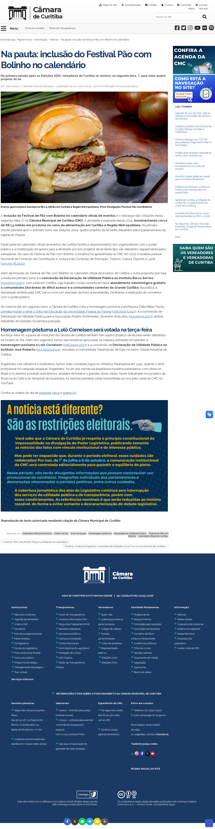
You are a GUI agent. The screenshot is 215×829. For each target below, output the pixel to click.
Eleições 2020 (109, 662)
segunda (45, 393)
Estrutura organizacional (26, 633)
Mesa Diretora (20, 638)
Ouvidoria (18, 628)
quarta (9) (69, 393)
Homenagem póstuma (100, 533)
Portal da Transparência (62, 28)
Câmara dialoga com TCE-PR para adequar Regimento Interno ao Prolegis (193, 142)
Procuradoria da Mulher (26, 652)
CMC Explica (65, 657)
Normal (203, 8)
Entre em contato (34, 28)
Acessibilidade (133, 5)
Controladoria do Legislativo (74, 648)
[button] (67, 821)
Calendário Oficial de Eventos (37, 533)
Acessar (203, 5)
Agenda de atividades (24, 619)
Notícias (54, 39)
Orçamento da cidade (144, 657)
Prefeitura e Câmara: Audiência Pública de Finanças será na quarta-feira (192, 189)
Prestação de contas (68, 652)
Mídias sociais (184, 619)
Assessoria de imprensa (190, 624)
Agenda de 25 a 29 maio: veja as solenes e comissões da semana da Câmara (193, 116)
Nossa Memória (185, 633)
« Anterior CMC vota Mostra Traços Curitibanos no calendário (34, 542)
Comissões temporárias (147, 628)
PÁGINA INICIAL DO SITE (145, 768)
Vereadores (105, 607)
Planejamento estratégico (29, 667)
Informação (40, 39)
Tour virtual (20, 672)
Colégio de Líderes (111, 628)
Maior (191, 8)
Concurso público (22, 657)
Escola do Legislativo (24, 648)
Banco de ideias (142, 672)
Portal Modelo (74, 801)
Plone (93, 804)
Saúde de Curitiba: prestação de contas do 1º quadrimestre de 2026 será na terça (192, 203)
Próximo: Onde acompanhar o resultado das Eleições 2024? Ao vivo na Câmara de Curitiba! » (116, 546)
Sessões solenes (143, 652)
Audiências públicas (145, 643)
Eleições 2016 (109, 657)
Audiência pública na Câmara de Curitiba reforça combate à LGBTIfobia (193, 129)
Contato (152, 5)
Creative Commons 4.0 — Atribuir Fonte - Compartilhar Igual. (157, 803)
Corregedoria (20, 643)
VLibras (168, 5)
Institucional (19, 607)
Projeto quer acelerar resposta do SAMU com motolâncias (193, 154)
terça (55, 393)
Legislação (140, 662)
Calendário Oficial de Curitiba (153, 536)
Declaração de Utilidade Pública (130, 533)
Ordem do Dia (61, 533)
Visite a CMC (19, 624)
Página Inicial (24, 39)
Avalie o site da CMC (188, 648)
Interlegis (63, 804)
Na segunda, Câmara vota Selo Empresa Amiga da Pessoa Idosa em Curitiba (193, 226)
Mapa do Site (110, 5)
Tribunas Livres (142, 648)
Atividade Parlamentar (145, 607)
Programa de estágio (25, 662)
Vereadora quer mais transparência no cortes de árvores (190, 166)
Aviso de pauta (78, 533)
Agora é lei (140, 667)
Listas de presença (112, 643)
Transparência (65, 607)
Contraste (186, 5)
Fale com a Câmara (23, 614)
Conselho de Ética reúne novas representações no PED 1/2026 (192, 214)
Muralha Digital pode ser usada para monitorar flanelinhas (192, 178)
